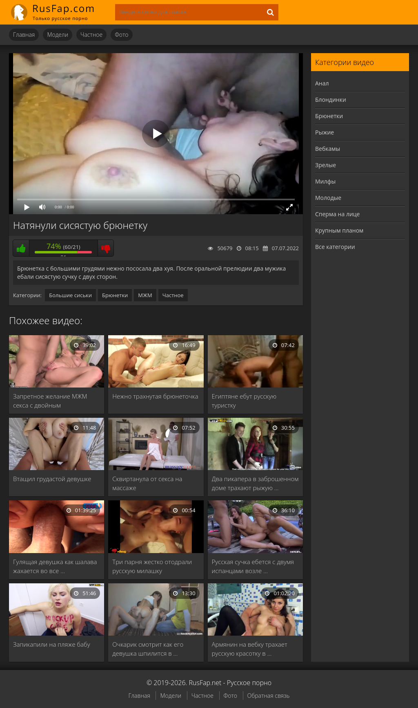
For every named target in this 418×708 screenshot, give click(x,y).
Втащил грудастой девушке (52, 479)
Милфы (325, 181)
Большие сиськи (70, 295)
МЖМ (145, 295)
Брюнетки (115, 295)
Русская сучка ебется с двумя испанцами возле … (253, 566)
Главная (24, 34)
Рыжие (324, 132)
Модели (57, 34)
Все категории (335, 247)
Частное (91, 34)
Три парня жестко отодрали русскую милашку (152, 566)
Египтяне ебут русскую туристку (244, 400)
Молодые (328, 198)
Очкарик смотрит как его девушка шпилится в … (147, 648)
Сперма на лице (337, 214)
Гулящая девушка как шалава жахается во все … (55, 566)
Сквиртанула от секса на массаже (147, 483)
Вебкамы (327, 148)
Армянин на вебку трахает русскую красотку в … (249, 648)
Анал (322, 83)
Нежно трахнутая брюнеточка (155, 396)
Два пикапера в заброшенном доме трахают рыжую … (255, 483)
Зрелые (325, 165)
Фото (121, 34)
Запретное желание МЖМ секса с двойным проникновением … (50, 401)
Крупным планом (339, 230)
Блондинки (330, 99)
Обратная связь (268, 695)
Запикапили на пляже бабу (51, 644)
